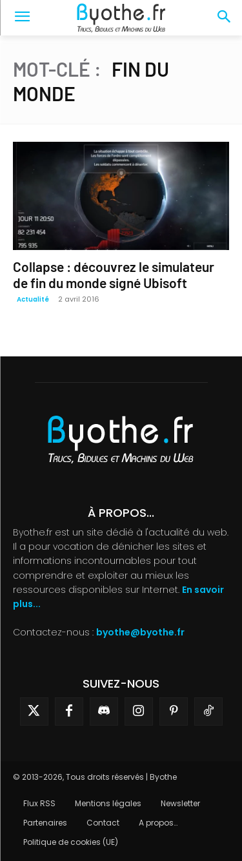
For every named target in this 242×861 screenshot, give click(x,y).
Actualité (33, 299)
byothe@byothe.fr (140, 632)
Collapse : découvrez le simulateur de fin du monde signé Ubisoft (113, 274)
